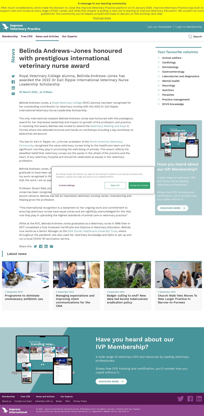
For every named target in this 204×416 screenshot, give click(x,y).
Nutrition (168, 90)
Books (59, 401)
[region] (103, 180)
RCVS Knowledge (173, 104)
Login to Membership (188, 26)
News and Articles (47, 36)
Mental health (171, 80)
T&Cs (67, 401)
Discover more (170, 208)
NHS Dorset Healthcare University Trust (92, 231)
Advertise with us (44, 401)
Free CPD (27, 36)
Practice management (176, 99)
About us (6, 401)
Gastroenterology (173, 71)
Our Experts (69, 36)
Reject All (115, 185)
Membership (10, 36)
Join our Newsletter (159, 26)
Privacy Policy (80, 401)
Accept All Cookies (139, 185)
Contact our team (23, 401)
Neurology (168, 85)
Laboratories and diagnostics (180, 76)
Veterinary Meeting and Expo (108, 126)
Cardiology (169, 62)
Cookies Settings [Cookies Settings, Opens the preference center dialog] (67, 185)
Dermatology (170, 67)
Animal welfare (171, 57)
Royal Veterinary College (67, 102)
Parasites (168, 94)
